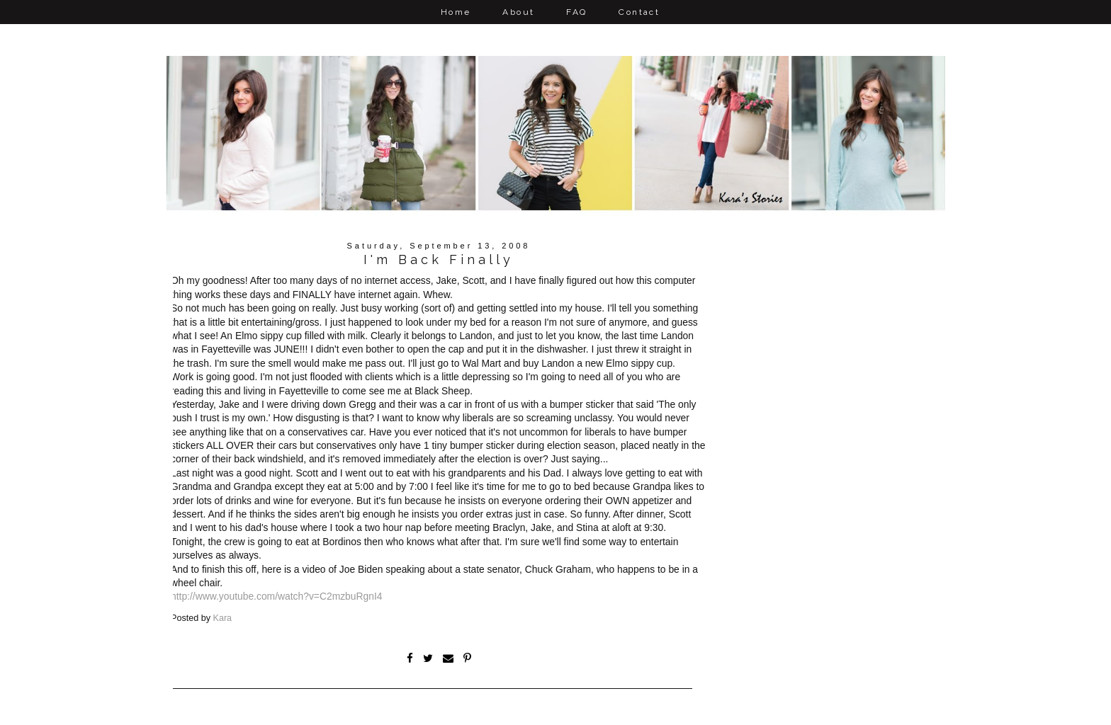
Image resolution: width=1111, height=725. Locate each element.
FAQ (576, 12)
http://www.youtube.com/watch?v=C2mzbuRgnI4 (277, 596)
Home (456, 12)
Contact (639, 12)
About (518, 12)
